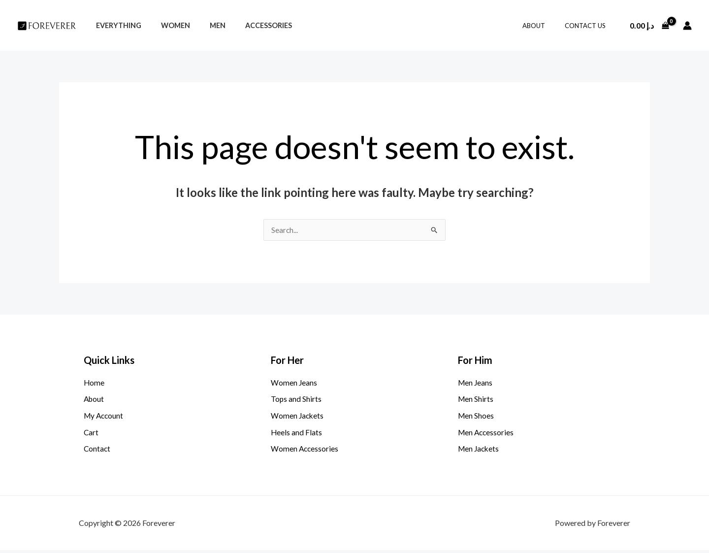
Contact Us (588, 26)
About (544, 26)
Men (204, 25)
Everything (115, 25)
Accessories (249, 25)
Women (167, 25)
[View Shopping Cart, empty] (649, 25)
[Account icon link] (687, 25)
